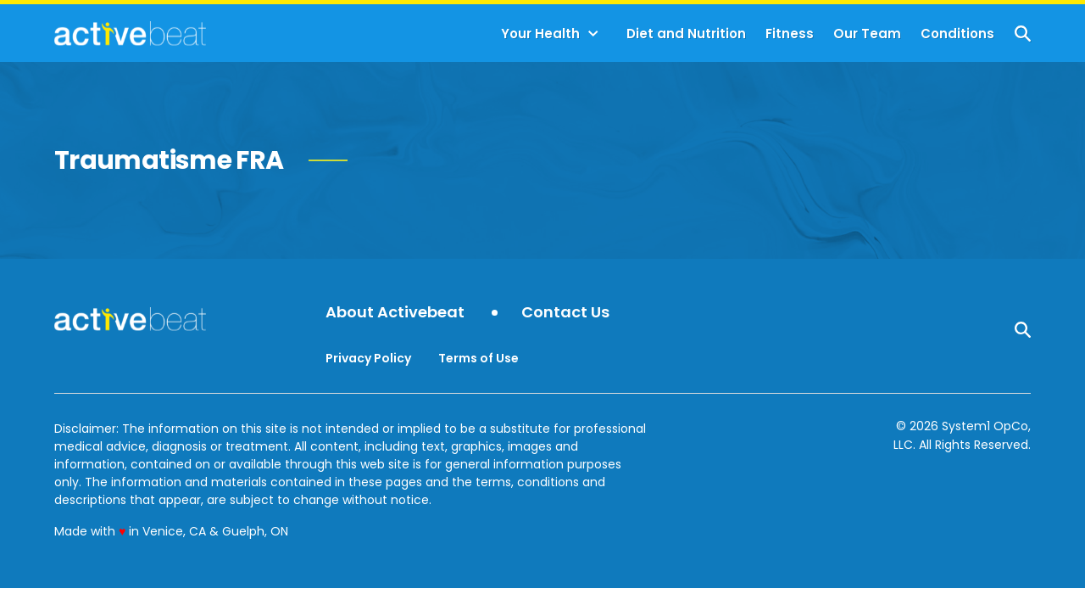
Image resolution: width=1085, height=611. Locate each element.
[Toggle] (593, 34)
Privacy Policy (368, 358)
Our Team (867, 33)
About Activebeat (395, 313)
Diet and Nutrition (686, 33)
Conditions (957, 33)
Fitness (789, 33)
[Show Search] (1023, 33)
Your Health (540, 33)
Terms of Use (478, 358)
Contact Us (565, 313)
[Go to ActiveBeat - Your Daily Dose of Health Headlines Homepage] (130, 33)
